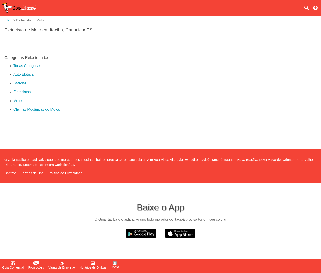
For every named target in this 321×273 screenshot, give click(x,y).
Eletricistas (22, 92)
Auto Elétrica (23, 74)
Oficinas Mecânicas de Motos (36, 109)
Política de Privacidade (66, 173)
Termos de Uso (32, 173)
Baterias (20, 83)
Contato (10, 173)
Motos (18, 101)
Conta (115, 265)
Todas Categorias (27, 66)
